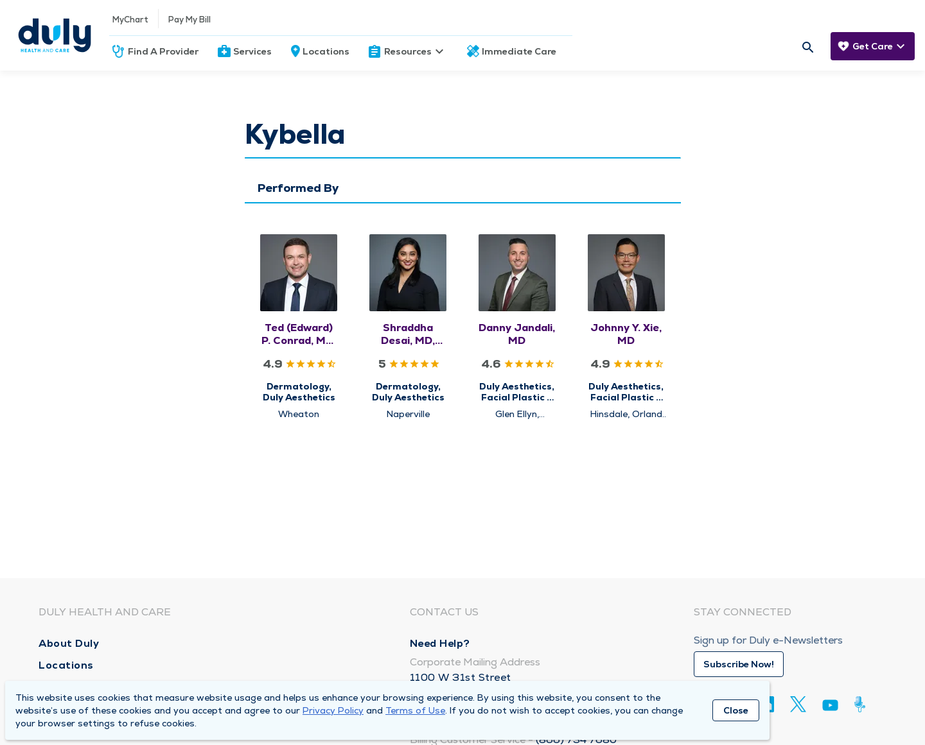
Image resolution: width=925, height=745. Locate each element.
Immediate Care (519, 51)
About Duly (69, 643)
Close (735, 710)
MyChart (130, 19)
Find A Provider (163, 51)
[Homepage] (54, 35)
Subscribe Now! (738, 664)
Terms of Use (415, 710)
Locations (326, 51)
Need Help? (440, 643)
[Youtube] (830, 707)
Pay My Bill (189, 19)
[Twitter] (798, 704)
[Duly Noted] (862, 704)
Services (252, 51)
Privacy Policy (333, 710)
